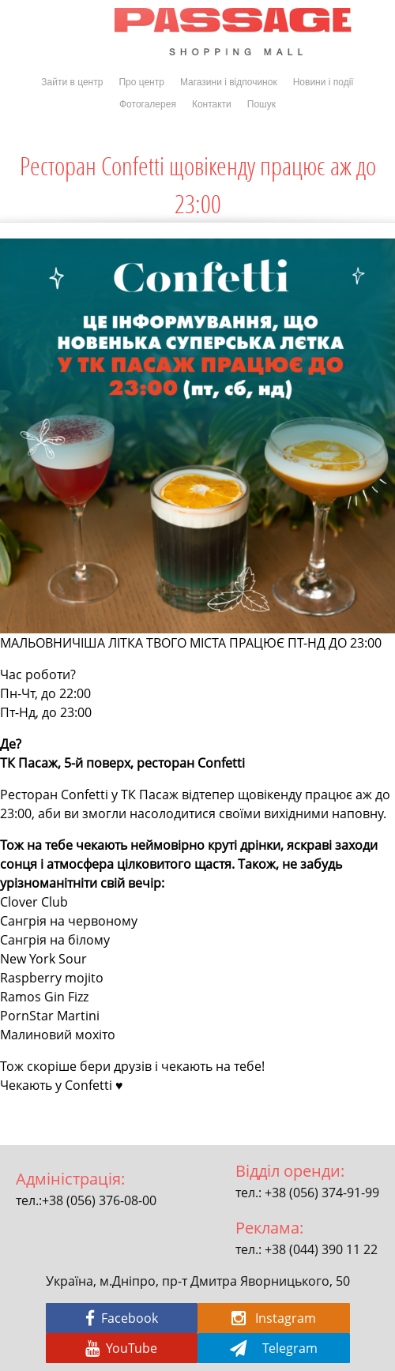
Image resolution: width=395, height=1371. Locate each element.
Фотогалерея (147, 104)
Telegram (274, 1348)
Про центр (141, 82)
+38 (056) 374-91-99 (322, 1192)
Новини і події (323, 82)
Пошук (261, 104)
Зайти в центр (72, 82)
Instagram (273, 1318)
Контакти (211, 104)
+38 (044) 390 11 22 (321, 1249)
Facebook (121, 1318)
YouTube (121, 1348)
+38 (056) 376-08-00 (99, 1200)
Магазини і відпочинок (228, 82)
